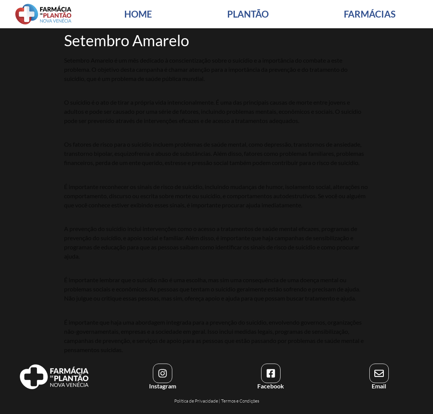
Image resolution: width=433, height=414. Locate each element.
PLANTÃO (248, 14)
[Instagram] (162, 373)
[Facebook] (271, 373)
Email (379, 386)
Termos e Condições (240, 401)
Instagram (162, 386)
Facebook (270, 386)
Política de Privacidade (196, 401)
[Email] (379, 373)
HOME (138, 14)
